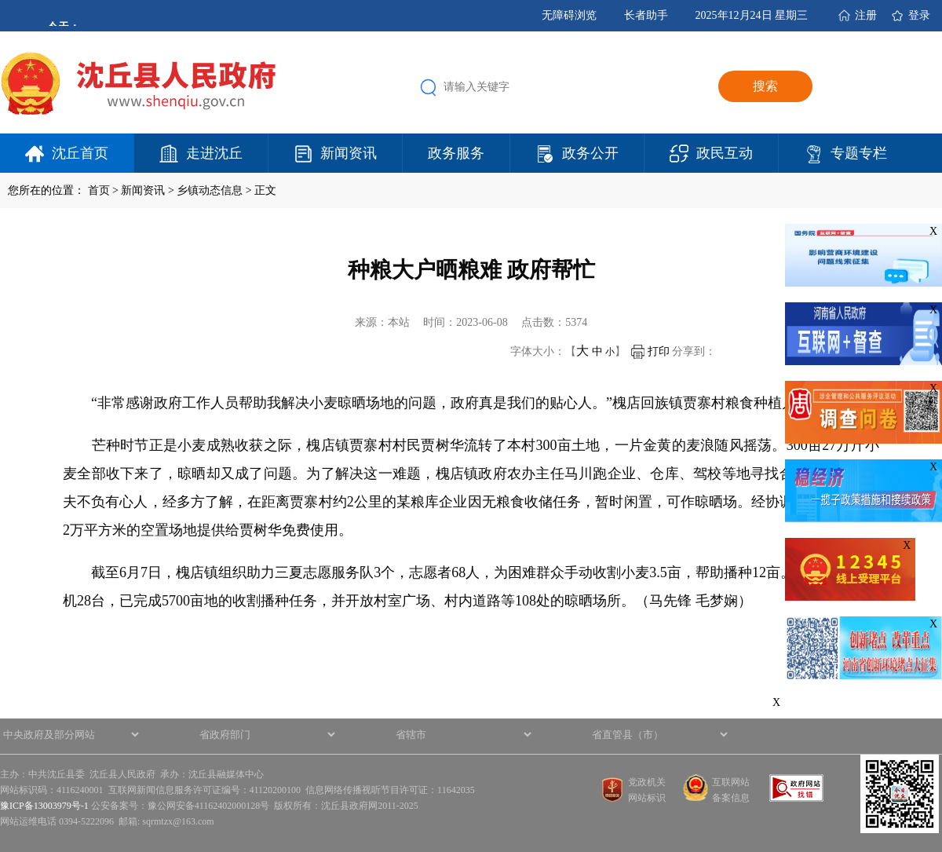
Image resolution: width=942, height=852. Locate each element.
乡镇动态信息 (210, 190)
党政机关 (647, 782)
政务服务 (456, 153)
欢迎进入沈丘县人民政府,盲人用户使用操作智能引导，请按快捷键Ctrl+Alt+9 (0, 0)
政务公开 (590, 153)
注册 (866, 15)
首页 (99, 190)
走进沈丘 (214, 153)
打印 (650, 351)
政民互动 (724, 153)
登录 (919, 15)
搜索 (765, 86)
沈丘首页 (80, 153)
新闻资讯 (348, 153)
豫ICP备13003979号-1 (44, 805)
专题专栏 (859, 153)
